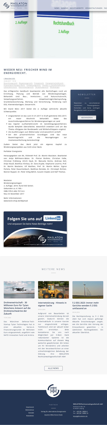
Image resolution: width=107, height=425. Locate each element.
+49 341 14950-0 (81, 411)
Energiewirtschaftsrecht (54, 83)
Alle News (53, 368)
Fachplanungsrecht (34, 85)
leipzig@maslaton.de (80, 416)
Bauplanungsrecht (26, 83)
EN (99, 3)
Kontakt (31, 413)
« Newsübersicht (9, 78)
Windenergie (54, 87)
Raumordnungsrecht (26, 87)
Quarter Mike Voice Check (53, 415)
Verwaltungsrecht (41, 87)
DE (102, 3)
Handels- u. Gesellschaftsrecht (53, 85)
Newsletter (30, 415)
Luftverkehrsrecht (10, 87)
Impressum (30, 407)
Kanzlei (48, 8)
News (40, 8)
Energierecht (39, 83)
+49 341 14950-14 (82, 413)
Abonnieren (87, 117)
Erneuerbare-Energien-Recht (14, 85)
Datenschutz (29, 410)
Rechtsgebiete (61, 8)
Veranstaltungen (77, 8)
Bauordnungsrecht (10, 83)
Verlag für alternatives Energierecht (53, 411)
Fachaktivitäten (96, 8)
